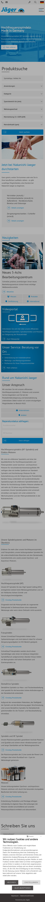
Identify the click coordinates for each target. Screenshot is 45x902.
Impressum (15, 896)
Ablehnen (11, 882)
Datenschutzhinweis (27, 896)
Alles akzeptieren (23, 888)
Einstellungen (31, 882)
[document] (22, 859)
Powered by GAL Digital (22, 900)
